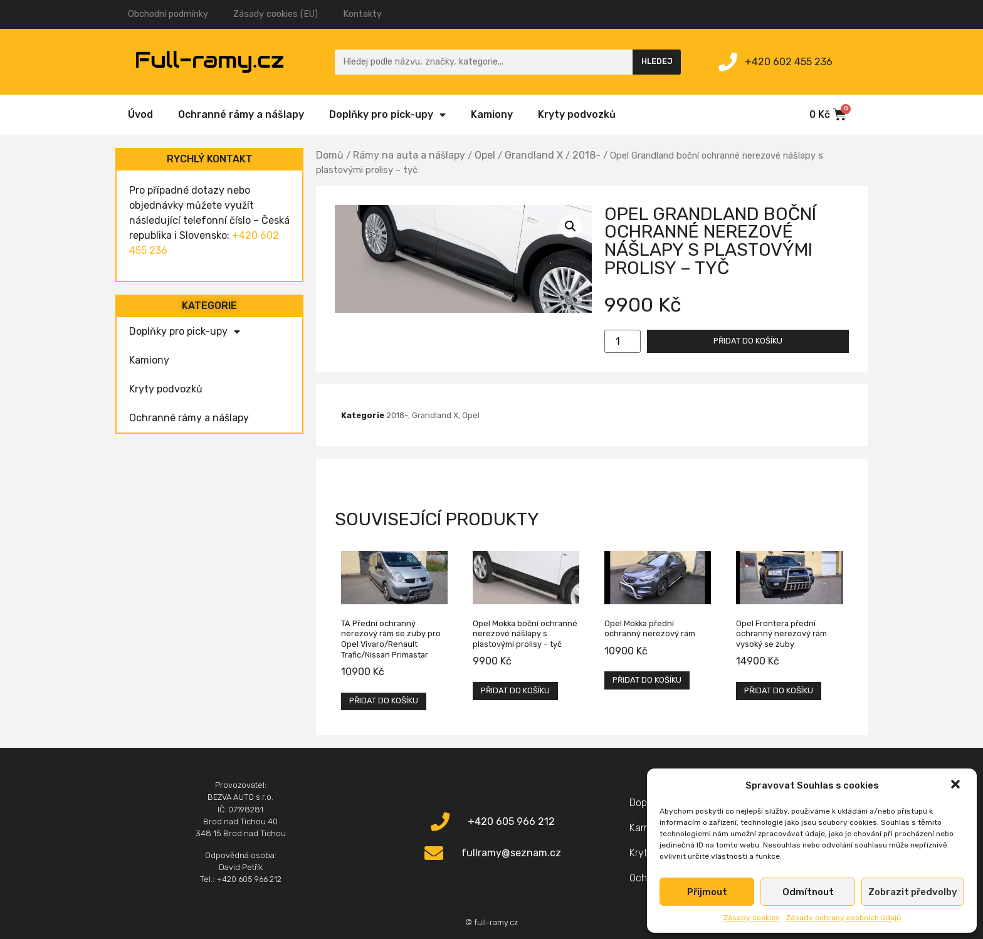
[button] (956, 785)
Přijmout (707, 892)
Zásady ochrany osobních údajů (843, 917)
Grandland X (534, 155)
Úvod (140, 114)
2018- (586, 155)
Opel (485, 155)
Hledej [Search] (657, 61)
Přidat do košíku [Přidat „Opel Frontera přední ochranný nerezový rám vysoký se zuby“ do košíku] (778, 690)
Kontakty (362, 14)
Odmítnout (808, 892)
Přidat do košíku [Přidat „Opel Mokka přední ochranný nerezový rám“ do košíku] (646, 680)
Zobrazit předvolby (912, 892)
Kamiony (492, 114)
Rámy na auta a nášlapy (409, 155)
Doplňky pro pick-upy (387, 114)
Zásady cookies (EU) (275, 14)
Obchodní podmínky (168, 14)
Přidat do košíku (747, 340)
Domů (330, 155)
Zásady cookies (751, 917)
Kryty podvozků (577, 114)
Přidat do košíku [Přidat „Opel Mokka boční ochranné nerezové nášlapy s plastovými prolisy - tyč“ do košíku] (515, 690)
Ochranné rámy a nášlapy (241, 114)
